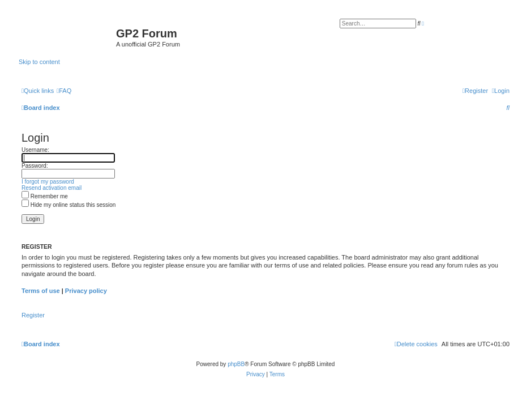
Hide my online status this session (68, 205)
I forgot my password (48, 182)
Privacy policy (86, 290)
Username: (35, 150)
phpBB (236, 364)
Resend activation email (52, 188)
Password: (35, 166)
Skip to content (39, 61)
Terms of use (41, 290)
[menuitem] (64, 90)
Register (33, 315)
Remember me (45, 196)
